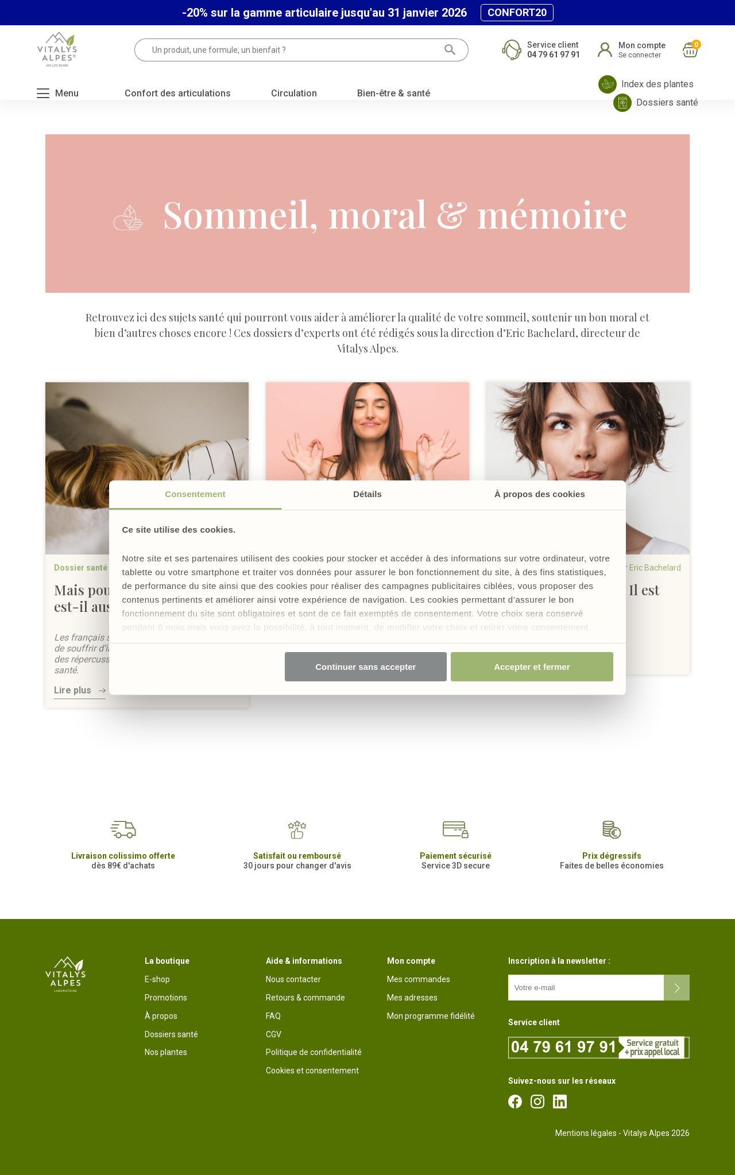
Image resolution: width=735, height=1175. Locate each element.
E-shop (157, 979)
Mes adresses (412, 997)
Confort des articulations (178, 93)
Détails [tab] (367, 494)
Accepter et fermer (532, 667)
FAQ (273, 1016)
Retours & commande (305, 997)
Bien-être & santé (393, 93)
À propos (161, 1016)
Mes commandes (418, 979)
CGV (273, 1034)
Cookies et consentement (312, 1070)
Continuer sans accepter (365, 667)
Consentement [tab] (195, 494)
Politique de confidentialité (314, 1052)
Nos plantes (166, 1052)
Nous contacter (293, 979)
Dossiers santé (171, 1034)
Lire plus (72, 690)
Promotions (166, 997)
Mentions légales (586, 1133)
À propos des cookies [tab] (539, 494)
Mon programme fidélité (431, 1016)
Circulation (294, 93)
